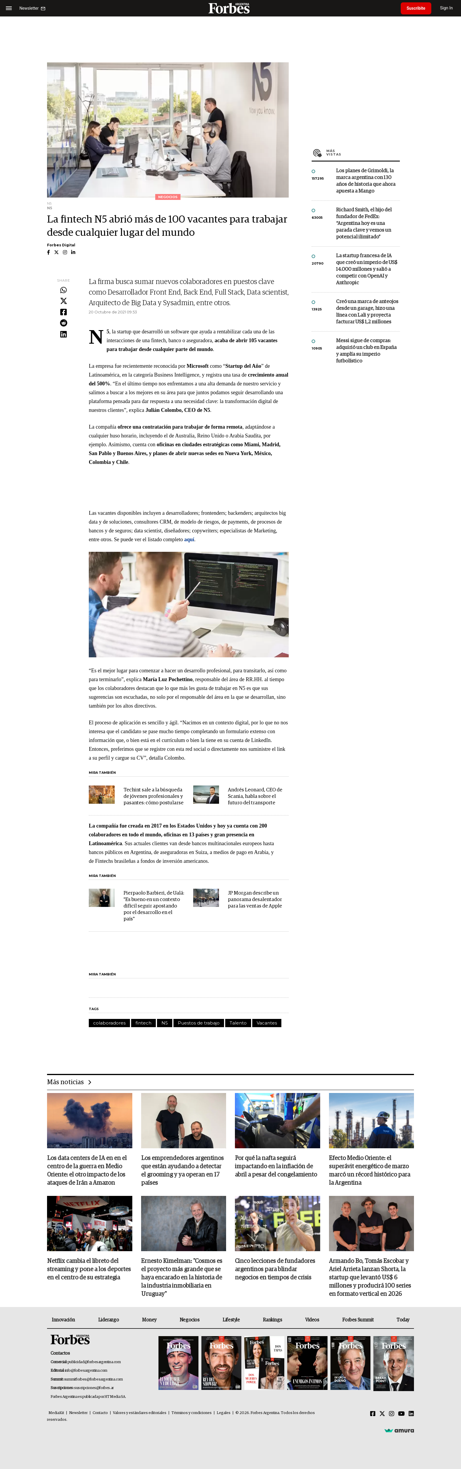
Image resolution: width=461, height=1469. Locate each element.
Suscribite (416, 8)
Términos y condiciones (191, 1413)
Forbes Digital (61, 245)
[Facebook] (372, 1414)
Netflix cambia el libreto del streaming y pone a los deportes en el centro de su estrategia (89, 1269)
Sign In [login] (446, 8)
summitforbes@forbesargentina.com (93, 1379)
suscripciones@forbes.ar (94, 1388)
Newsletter (78, 1413)
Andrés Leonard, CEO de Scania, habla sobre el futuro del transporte (255, 796)
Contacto (100, 1413)
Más (363, 152)
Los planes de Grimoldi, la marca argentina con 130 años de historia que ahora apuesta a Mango (365, 181)
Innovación (63, 1320)
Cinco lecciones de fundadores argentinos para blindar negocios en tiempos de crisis (275, 1269)
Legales (223, 1413)
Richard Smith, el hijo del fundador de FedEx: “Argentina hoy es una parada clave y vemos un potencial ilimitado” (364, 224)
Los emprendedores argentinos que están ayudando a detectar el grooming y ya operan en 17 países (182, 1170)
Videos (312, 1320)
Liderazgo (108, 1320)
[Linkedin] (411, 1414)
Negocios (190, 1320)
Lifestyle (231, 1320)
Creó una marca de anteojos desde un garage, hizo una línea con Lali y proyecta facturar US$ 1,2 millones (367, 312)
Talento (238, 1023)
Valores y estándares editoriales (139, 1413)
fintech (143, 1023)
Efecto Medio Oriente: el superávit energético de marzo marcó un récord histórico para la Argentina (369, 1170)
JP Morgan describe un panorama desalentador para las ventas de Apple (255, 900)
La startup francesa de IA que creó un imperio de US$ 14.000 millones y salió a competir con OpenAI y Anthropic (366, 269)
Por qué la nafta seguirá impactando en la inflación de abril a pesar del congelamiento (276, 1166)
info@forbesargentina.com (86, 1371)
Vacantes (267, 1023)
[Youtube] (401, 1414)
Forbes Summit (357, 1320)
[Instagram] (391, 1414)
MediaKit (56, 1413)
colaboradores (109, 1023)
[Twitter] (382, 1414)
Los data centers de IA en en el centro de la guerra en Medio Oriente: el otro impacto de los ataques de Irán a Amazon (87, 1170)
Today (403, 1320)
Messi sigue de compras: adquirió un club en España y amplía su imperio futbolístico (366, 351)
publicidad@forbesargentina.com (94, 1362)
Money (149, 1320)
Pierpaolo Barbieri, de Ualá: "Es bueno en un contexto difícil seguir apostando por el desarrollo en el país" (153, 906)
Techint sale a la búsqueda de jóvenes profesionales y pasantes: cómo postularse (153, 796)
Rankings (272, 1320)
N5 (164, 1023)
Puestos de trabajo (199, 1023)
